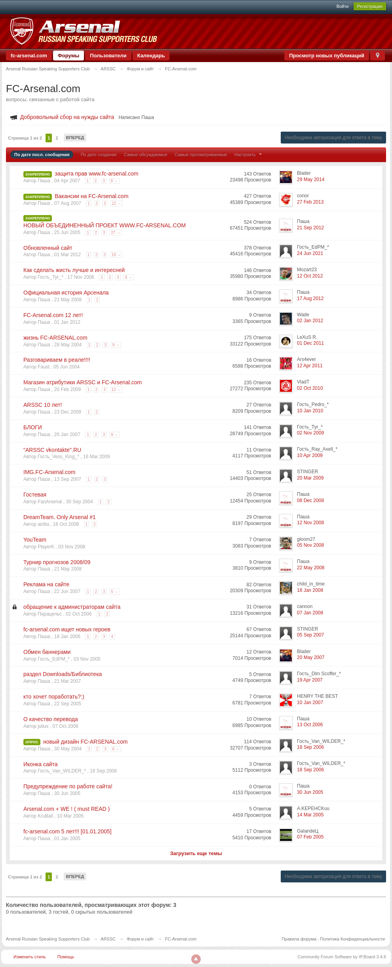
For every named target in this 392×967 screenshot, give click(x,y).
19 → (116, 255)
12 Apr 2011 (310, 365)
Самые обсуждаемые (145, 154)
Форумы (69, 56)
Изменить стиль (29, 956)
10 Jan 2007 (310, 702)
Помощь (65, 956)
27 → (115, 232)
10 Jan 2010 (310, 411)
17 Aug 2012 (310, 298)
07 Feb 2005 (310, 837)
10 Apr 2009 (310, 455)
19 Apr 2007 (310, 680)
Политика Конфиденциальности (352, 939)
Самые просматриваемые (201, 154)
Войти (343, 6)
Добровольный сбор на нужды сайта (67, 117)
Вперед (75, 137)
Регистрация (369, 6)
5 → (114, 591)
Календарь (151, 56)
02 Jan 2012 (310, 320)
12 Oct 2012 (310, 276)
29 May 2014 (310, 179)
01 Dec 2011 (310, 343)
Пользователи (108, 56)
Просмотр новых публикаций (326, 56)
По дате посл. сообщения (41, 154)
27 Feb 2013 (310, 202)
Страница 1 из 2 (25, 138)
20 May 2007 (310, 657)
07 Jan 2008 (310, 613)
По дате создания (99, 154)
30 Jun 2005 (310, 792)
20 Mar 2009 (310, 478)
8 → (114, 181)
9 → (116, 345)
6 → (116, 749)
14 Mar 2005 (310, 815)
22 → (116, 203)
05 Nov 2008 (310, 545)
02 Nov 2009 (310, 433)
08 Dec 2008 (310, 500)
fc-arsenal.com (29, 56)
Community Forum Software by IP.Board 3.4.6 (341, 956)
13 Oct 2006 (310, 724)
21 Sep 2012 (310, 227)
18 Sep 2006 (310, 747)
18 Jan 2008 (310, 590)
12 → (116, 389)
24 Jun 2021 (310, 253)
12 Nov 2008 (310, 522)
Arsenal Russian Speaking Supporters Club (48, 939)
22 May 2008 (310, 567)
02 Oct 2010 (310, 388)
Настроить (249, 154)
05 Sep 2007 (310, 635)
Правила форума (299, 939)
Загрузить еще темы (196, 853)
